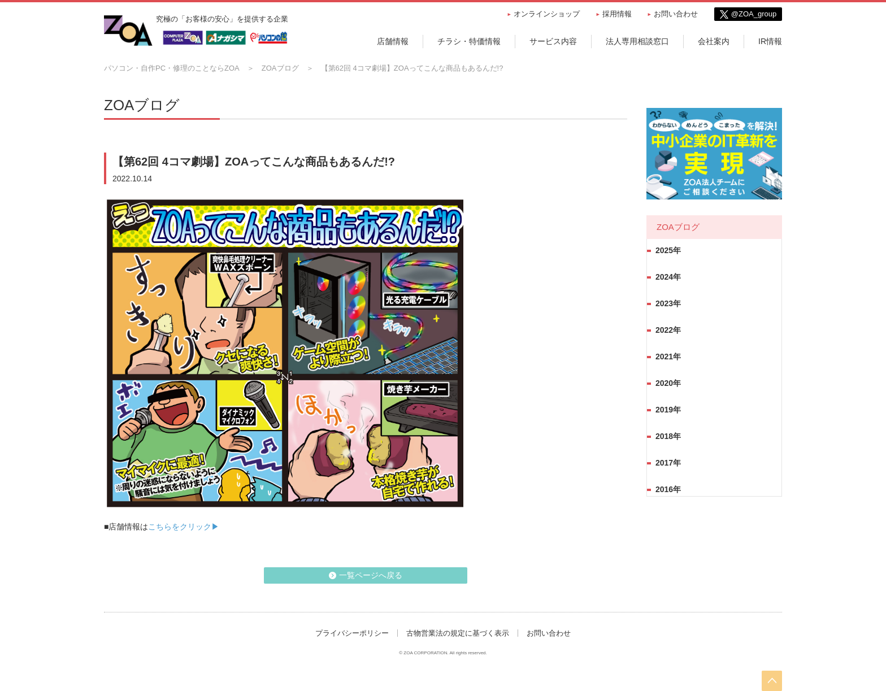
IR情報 (770, 41)
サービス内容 (553, 41)
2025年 (668, 250)
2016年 (668, 489)
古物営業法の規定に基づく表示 (457, 633)
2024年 (668, 276)
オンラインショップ (547, 14)
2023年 (668, 303)
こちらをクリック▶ (183, 526)
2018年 (668, 436)
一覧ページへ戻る (370, 575)
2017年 (668, 462)
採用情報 (617, 14)
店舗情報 (393, 41)
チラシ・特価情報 (469, 41)
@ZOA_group (753, 14)
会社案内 (713, 41)
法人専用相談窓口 (637, 41)
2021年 (668, 356)
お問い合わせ (676, 14)
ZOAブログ (280, 68)
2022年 (668, 329)
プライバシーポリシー (352, 633)
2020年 (668, 383)
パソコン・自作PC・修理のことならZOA (172, 68)
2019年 (668, 409)
